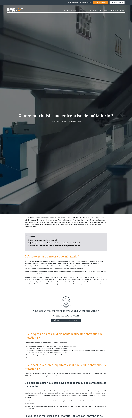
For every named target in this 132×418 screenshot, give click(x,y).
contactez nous (100, 2)
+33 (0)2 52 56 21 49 (117, 2)
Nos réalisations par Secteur (112, 10)
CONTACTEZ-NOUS (73, 320)
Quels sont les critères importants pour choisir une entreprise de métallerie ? (55, 246)
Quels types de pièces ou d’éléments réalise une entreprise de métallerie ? (55, 243)
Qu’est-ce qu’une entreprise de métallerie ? (44, 240)
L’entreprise (73, 2)
